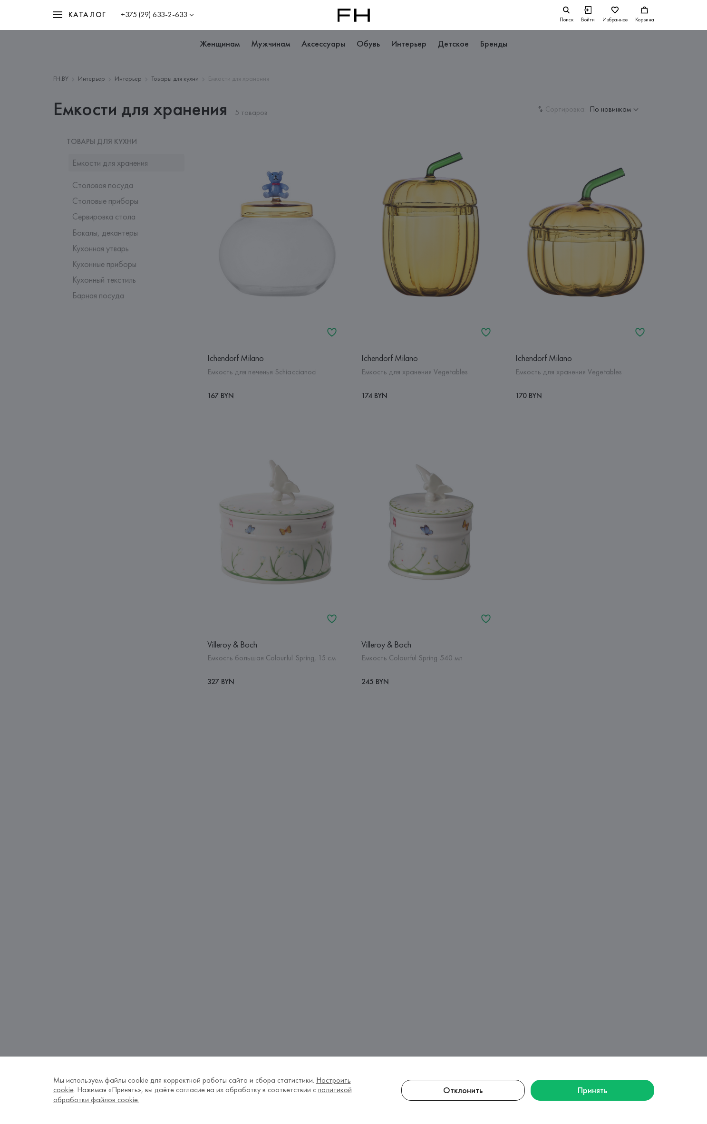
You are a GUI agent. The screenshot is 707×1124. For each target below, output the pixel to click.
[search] (566, 15)
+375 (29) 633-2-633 (154, 14)
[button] (80, 15)
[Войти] (588, 15)
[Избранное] (615, 15)
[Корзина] (644, 15)
